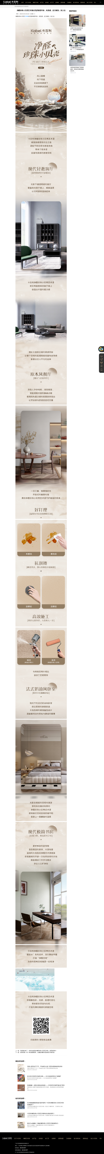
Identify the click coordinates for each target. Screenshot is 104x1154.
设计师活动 (76, 2)
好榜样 (57, 2)
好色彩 (47, 2)
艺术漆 (26, 16)
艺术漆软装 (25, 6)
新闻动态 (82, 2)
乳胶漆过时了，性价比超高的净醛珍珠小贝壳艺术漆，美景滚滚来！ (38, 1050)
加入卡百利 (89, 2)
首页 (22, 2)
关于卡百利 (28, 2)
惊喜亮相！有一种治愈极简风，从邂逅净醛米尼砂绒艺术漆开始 (37, 1052)
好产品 (41, 2)
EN (95, 2)
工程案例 (69, 2)
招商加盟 (63, 2)
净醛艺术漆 (35, 2)
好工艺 (52, 2)
